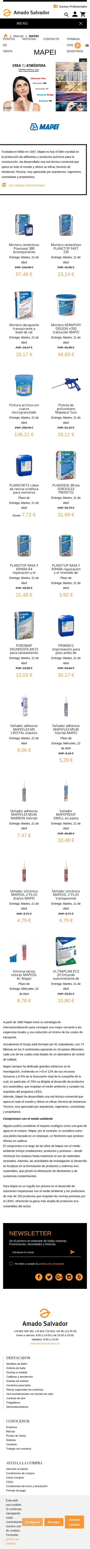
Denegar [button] (54, 1522)
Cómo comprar (15, 1477)
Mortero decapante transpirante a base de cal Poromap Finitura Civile (24, 332)
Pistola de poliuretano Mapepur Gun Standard (66, 410)
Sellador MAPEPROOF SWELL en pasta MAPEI (66, 816)
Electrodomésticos (17, 1406)
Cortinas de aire (15, 1398)
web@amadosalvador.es (45, 1343)
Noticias (29, 39)
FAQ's (9, 1481)
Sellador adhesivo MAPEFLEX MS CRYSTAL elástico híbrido (24, 731)
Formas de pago (16, 1490)
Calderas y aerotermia (19, 1376)
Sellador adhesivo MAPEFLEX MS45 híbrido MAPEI (66, 729)
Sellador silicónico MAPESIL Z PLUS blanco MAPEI (24, 895)
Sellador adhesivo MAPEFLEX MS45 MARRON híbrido (24, 814)
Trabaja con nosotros (18, 1448)
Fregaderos (13, 1402)
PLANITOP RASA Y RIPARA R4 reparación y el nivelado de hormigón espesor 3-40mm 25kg (24, 574)
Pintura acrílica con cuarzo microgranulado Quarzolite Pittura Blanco (24, 412)
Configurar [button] (32, 1522)
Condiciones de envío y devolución (27, 1486)
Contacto (51, 39)
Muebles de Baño (16, 1363)
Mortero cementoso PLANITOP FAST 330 (66, 248)
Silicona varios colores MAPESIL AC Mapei (24, 975)
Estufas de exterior (17, 1381)
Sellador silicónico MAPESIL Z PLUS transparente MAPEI (66, 896)
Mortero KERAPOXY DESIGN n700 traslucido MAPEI (66, 328)
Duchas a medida (16, 1372)
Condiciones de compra (20, 1473)
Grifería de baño (16, 1368)
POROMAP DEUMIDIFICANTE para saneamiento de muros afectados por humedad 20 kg (24, 652)
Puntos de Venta (16, 1435)
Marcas (10, 1431)
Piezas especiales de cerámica (24, 1389)
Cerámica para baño (18, 1385)
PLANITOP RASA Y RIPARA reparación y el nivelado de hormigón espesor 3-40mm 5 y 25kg (66, 572)
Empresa (11, 1427)
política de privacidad (51, 1263)
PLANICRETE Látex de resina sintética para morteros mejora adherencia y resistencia (24, 492)
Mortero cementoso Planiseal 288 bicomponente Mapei (24, 250)
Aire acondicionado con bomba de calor (29, 1393)
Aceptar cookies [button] (74, 1522)
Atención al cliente (17, 1468)
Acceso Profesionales (70, 6)
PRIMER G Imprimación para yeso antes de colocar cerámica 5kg (66, 652)
